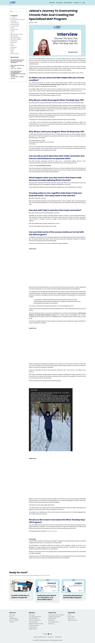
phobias (12, 49)
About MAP (52, 2)
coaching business (15, 25)
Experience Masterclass (35, 620)
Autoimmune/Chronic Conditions (56, 615)
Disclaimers (50, 637)
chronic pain (31, 22)
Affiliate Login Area (72, 620)
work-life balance (15, 58)
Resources (77, 2)
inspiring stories (14, 32)
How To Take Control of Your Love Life (17, 70)
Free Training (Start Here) (35, 616)
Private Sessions (33, 627)
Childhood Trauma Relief (54, 616)
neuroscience (14, 45)
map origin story (14, 39)
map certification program (17, 37)
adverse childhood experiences (15, 20)
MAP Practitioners (68, 2)
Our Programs (59, 2)
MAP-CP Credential (13, 620)
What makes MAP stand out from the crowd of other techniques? (17, 65)
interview (35, 22)
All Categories (14, 18)
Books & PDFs (71, 616)
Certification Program (34, 625)
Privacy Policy (58, 637)
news (12, 47)
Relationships (51, 620)
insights (13, 30)
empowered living (15, 26)
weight (12, 56)
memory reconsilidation (16, 42)
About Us (11, 616)
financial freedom (15, 28)
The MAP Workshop (33, 618)
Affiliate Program (33, 629)
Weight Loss (51, 623)
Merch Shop (71, 618)
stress (12, 54)
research (13, 52)
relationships (14, 51)
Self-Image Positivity (53, 622)
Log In (83, 2)
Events (69, 615)
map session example (16, 40)
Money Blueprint (52, 618)
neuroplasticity (14, 44)
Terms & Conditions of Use (39, 637)
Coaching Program (33, 622)
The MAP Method (13, 618)
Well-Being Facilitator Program (36, 623)
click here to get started (52, 531)
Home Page (12, 615)
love (12, 35)
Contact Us (12, 622)
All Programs (32, 615)
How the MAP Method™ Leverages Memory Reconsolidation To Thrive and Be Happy (18, 77)
